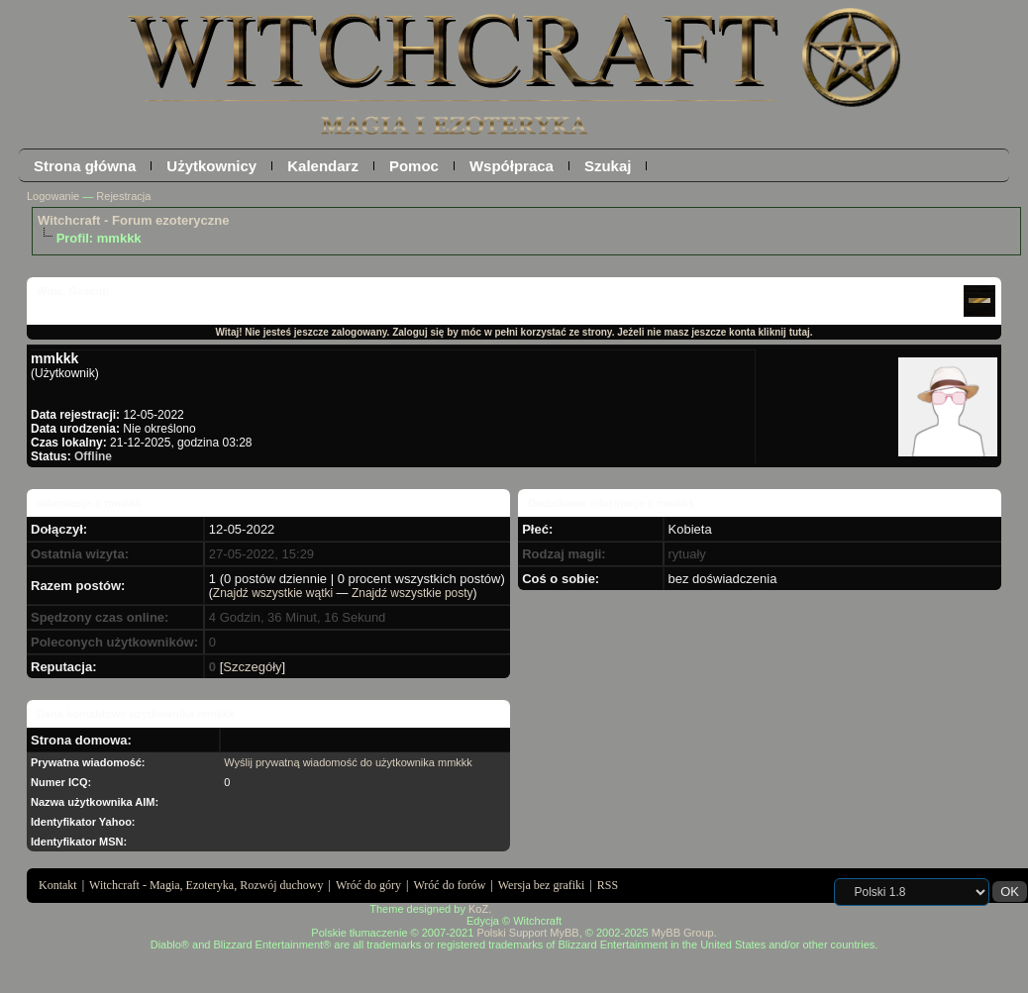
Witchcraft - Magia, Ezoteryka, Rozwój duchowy (206, 885)
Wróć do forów (450, 885)
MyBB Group (683, 933)
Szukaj (608, 165)
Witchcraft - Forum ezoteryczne (133, 220)
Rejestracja (123, 196)
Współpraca (511, 165)
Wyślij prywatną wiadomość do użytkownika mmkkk (348, 762)
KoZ (478, 909)
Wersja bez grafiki (541, 885)
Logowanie (53, 196)
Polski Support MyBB (527, 933)
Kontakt (58, 885)
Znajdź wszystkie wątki (273, 593)
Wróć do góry (368, 885)
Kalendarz (323, 165)
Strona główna (85, 165)
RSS (607, 885)
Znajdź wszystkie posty (412, 593)
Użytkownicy (211, 165)
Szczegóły (252, 666)
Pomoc (414, 165)
